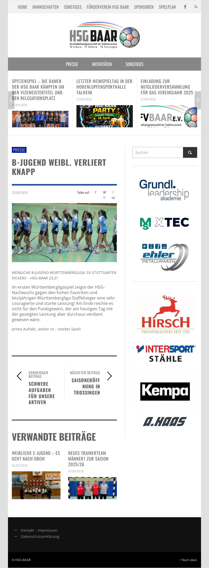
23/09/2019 (20, 192)
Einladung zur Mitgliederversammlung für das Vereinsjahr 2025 (167, 87)
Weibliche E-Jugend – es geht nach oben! (36, 456)
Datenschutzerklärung (40, 536)
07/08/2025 (76, 471)
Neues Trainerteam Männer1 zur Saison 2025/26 (88, 458)
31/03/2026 (148, 99)
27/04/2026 (20, 105)
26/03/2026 (20, 465)
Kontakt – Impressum (39, 530)
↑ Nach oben (188, 560)
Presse (19, 150)
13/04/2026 (84, 99)
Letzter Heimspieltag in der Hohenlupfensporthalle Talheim (104, 87)
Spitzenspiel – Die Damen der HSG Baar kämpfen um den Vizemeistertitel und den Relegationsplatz (38, 89)
